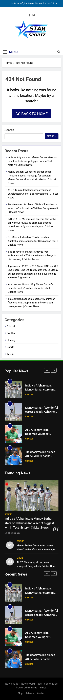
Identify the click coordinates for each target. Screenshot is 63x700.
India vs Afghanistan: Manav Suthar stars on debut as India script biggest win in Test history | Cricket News (29, 3)
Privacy (30, 693)
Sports (10, 347)
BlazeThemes (38, 687)
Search (9, 130)
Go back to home (31, 114)
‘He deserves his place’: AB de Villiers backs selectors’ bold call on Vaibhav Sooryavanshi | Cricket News (33, 208)
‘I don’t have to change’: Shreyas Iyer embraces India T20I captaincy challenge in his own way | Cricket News (32, 255)
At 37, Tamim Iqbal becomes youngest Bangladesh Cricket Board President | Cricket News (33, 194)
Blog (20, 693)
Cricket (11, 326)
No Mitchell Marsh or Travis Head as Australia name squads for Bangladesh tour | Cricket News (33, 241)
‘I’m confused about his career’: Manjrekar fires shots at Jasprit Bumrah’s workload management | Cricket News (31, 302)
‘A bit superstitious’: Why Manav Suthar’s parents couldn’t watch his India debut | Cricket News (30, 288)
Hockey (11, 340)
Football (11, 333)
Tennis (10, 354)
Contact (41, 693)
